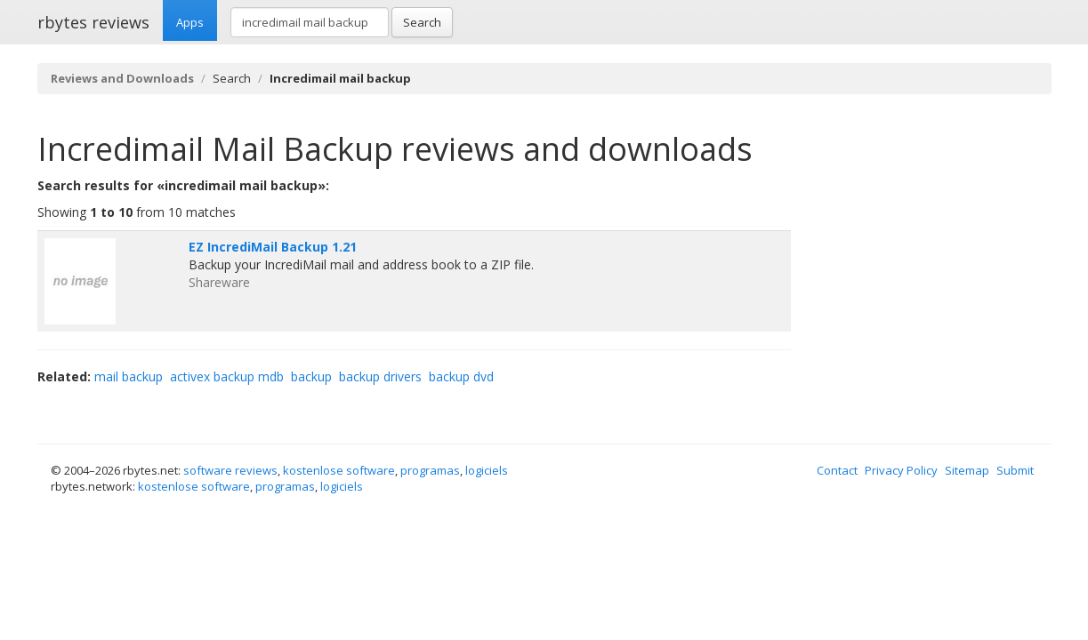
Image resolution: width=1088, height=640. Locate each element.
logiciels (486, 470)
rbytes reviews (93, 22)
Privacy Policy (901, 470)
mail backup (128, 376)
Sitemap (967, 470)
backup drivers (380, 376)
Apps (190, 22)
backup (311, 376)
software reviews (230, 470)
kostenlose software (339, 470)
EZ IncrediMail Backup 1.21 (273, 246)
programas (430, 470)
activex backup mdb (227, 376)
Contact (837, 470)
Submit (1015, 470)
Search (422, 22)
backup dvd (461, 376)
